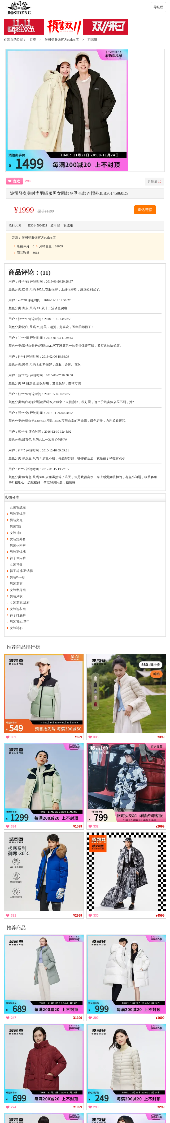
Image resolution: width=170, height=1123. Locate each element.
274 (13, 1107)
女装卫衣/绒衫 (20, 602)
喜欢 (16, 181)
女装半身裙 (18, 590)
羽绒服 (92, 39)
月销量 (154, 181)
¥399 (160, 737)
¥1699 (160, 1018)
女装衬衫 (16, 628)
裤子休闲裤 (18, 558)
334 (13, 826)
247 (13, 1018)
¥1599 (77, 826)
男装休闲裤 (18, 545)
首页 (33, 39)
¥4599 (160, 915)
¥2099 (160, 826)
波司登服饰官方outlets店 (62, 39)
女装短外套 (18, 539)
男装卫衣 (16, 583)
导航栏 (158, 7)
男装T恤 (15, 526)
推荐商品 (16, 927)
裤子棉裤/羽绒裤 (21, 571)
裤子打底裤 (18, 615)
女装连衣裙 (18, 609)
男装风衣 (16, 596)
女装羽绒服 (18, 507)
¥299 (160, 1107)
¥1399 (77, 1018)
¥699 (78, 737)
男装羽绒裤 (18, 552)
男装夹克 (16, 520)
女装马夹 (16, 564)
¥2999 (77, 915)
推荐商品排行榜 (23, 647)
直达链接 (145, 210)
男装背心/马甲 (20, 621)
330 (96, 915)
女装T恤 (15, 533)
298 (96, 1107)
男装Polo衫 (17, 577)
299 (96, 1018)
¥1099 (77, 1107)
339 (13, 737)
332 (96, 826)
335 (96, 737)
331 (13, 915)
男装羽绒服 (18, 514)
